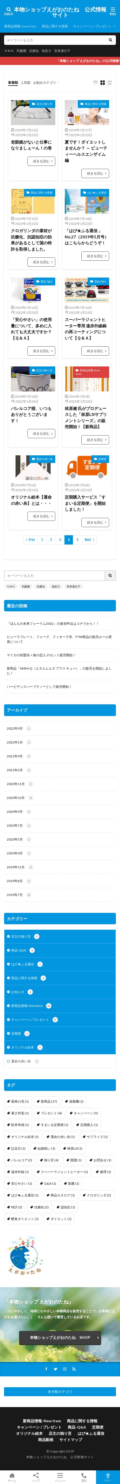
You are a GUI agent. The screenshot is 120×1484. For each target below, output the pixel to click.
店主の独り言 (44, 103)
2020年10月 (20, 798)
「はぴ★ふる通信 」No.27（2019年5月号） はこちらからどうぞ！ (87, 236)
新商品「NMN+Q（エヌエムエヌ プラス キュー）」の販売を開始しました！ (59, 670)
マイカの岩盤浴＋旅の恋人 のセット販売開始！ (41, 655)
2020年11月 (20, 784)
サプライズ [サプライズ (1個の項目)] (97, 1137)
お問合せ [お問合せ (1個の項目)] (102, 1160)
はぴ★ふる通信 (96, 192)
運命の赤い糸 (44, 459)
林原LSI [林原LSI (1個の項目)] (74, 1148)
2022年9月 (19, 728)
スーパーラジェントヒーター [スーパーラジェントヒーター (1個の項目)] (64, 1172)
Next (88, 540)
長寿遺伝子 (62, 51)
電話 (84, 1477)
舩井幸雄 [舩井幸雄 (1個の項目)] (20, 1125)
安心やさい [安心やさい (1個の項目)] (21, 1183)
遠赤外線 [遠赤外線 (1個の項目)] (20, 1172)
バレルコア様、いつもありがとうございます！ (31, 414)
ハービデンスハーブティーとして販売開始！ (39, 687)
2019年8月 (19, 881)
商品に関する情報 (55, 26)
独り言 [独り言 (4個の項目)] (51, 1160)
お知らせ (22, 992)
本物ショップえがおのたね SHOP (60, 1337)
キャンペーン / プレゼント (92, 26)
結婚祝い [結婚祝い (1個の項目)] (46, 1148)
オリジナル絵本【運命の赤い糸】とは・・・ (31, 500)
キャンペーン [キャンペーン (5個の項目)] (86, 1113)
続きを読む (41, 161)
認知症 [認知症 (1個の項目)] (68, 1207)
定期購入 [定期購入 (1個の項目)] (89, 1125)
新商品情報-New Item (20, 26)
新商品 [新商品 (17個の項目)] (49, 1101)
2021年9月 (19, 756)
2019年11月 (20, 867)
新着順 (13, 82)
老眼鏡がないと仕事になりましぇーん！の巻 (31, 145)
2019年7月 (19, 895)
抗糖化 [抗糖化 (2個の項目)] (41, 1207)
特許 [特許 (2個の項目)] (16, 1207)
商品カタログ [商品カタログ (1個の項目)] (63, 1195)
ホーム (12, 1477)
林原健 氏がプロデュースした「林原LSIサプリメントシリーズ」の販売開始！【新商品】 (86, 417)
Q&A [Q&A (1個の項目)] (50, 1183)
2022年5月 (19, 742)
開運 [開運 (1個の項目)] (76, 1160)
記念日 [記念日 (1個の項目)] (18, 1148)
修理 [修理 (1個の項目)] (105, 1172)
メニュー (60, 1477)
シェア (36, 1477)
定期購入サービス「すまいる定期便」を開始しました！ (85, 503)
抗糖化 (34, 51)
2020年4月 (19, 853)
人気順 (25, 82)
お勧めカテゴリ (44, 82)
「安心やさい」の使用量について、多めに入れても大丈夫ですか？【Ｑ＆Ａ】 (31, 328)
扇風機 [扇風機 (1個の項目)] (76, 1101)
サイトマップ (70, 1439)
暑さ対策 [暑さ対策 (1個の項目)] (20, 1113)
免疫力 (46, 51)
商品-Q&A (47, 281)
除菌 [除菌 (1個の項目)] (73, 1183)
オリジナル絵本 (27, 1047)
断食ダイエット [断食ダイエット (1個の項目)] (25, 1219)
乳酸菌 (21, 51)
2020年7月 (19, 825)
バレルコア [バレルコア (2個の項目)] (21, 1160)
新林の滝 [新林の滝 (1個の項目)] (20, 1101)
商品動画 (45, 1439)
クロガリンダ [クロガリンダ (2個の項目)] (99, 1195)
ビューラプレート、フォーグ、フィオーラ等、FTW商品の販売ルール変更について (59, 639)
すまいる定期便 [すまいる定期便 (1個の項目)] (54, 1125)
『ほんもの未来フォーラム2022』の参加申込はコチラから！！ (53, 623)
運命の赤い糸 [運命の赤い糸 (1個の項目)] (63, 1137)
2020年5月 (19, 839)
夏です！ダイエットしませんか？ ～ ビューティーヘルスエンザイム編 (86, 151)
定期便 (102, 459)
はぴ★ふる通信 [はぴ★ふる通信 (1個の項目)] (25, 1195)
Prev (32, 540)
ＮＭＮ (9, 51)
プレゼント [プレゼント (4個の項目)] (51, 1113)
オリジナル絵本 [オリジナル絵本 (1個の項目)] (25, 1137)
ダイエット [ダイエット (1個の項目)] (61, 1219)
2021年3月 (19, 770)
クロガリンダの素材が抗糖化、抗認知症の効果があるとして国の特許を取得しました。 (31, 239)
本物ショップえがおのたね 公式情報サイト (60, 12)
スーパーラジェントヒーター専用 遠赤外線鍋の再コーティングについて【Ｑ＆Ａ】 (85, 328)
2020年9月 (19, 811)
